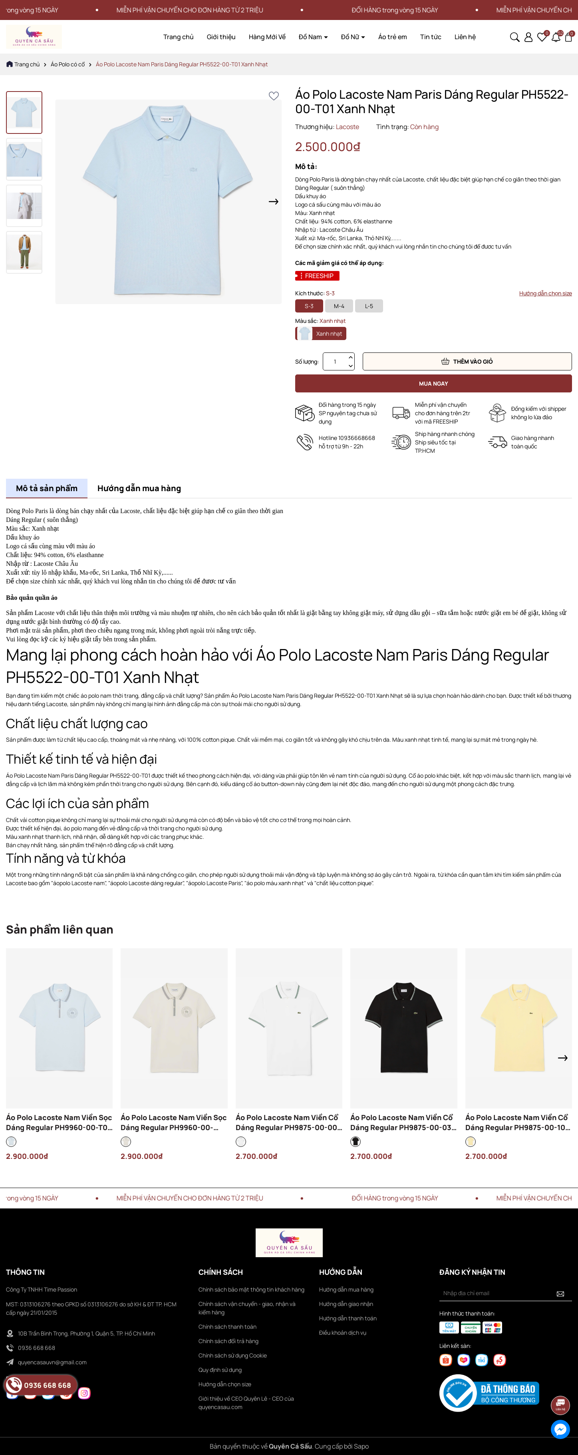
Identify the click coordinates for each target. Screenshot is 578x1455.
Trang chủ (178, 36)
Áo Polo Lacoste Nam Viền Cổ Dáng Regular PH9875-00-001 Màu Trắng (288, 1123)
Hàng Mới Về (267, 36)
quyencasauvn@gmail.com (52, 1362)
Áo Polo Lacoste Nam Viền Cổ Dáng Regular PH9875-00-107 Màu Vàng (517, 1123)
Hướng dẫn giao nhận (346, 1304)
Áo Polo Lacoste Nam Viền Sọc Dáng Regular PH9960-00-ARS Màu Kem (174, 1123)
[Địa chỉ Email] (505, 1293)
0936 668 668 (36, 1347)
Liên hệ (465, 36)
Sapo (361, 1446)
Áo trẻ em (392, 36)
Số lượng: (307, 361)
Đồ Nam (311, 36)
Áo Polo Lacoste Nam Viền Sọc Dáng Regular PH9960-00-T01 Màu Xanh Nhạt (59, 1123)
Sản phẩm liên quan (59, 929)
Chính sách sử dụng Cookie (233, 1355)
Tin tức (430, 36)
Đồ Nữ (350, 36)
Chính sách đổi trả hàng (228, 1341)
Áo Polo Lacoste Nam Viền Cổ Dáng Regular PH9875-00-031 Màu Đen (402, 1123)
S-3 (309, 306)
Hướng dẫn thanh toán (348, 1318)
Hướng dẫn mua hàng (346, 1289)
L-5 (369, 306)
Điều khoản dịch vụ (342, 1332)
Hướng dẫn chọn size (545, 293)
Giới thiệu (221, 36)
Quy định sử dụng (220, 1369)
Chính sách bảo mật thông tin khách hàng (251, 1289)
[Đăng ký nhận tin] (560, 1293)
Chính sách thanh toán (227, 1326)
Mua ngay (433, 383)
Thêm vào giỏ (467, 361)
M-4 (339, 306)
